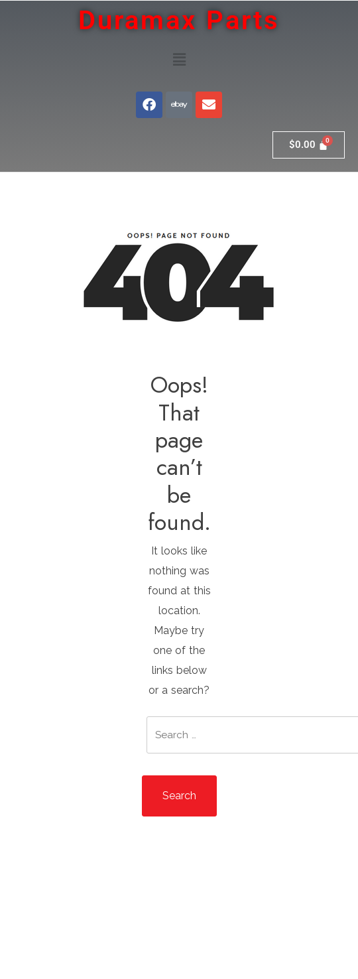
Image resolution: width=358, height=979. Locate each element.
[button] (179, 59)
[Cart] (308, 145)
